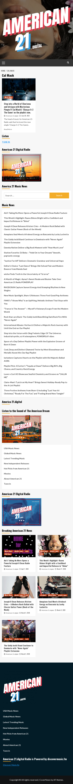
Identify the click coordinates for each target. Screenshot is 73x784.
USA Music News (11, 448)
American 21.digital (12, 116)
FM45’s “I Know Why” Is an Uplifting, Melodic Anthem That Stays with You (36, 302)
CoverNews (45, 780)
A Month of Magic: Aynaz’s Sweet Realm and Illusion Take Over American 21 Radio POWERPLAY (32, 280)
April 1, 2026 (25, 569)
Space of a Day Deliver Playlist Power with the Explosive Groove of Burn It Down (34, 343)
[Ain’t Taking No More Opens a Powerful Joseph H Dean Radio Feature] (19, 546)
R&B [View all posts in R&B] (41, 554)
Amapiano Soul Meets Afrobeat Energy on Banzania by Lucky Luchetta (36, 234)
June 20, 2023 (25, 116)
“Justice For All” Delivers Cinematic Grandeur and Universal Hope (34, 261)
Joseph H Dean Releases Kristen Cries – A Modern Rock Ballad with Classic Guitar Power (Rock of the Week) (34, 227)
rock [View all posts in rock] (26, 551)
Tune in (7, 484)
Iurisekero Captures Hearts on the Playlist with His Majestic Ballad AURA (34, 359)
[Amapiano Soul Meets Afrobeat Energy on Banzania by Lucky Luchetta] (54, 587)
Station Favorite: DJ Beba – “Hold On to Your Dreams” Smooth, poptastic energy (32, 254)
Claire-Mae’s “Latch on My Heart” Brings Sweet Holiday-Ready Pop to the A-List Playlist (35, 384)
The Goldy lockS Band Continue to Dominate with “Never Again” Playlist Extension (33, 241)
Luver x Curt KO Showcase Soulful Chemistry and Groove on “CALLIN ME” (35, 375)
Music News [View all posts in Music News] (8, 97)
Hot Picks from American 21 (16, 468)
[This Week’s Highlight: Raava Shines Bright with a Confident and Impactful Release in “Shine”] (54, 546)
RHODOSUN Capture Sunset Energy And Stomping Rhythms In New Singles (34, 289)
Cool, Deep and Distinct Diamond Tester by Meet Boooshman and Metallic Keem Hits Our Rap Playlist (34, 351)
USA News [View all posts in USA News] (8, 554)
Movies (7, 473)
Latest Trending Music (14, 458)
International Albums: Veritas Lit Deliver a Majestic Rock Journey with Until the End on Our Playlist (36, 326)
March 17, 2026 (61, 569)
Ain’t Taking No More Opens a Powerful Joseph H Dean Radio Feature (35, 213)
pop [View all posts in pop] (62, 551)
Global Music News (12, 453)
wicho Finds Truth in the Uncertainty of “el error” (26, 274)
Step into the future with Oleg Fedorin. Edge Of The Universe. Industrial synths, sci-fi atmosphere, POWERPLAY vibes (32, 335)
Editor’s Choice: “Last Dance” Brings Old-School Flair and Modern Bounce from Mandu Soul (33, 267)
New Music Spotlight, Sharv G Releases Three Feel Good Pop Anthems (36, 295)
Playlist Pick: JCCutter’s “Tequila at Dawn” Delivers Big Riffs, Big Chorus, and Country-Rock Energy (33, 367)
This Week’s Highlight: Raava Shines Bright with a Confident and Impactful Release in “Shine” (33, 219)
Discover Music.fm (11, 765)
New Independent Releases (16, 463)
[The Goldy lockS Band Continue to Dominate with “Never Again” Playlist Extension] (19, 631)
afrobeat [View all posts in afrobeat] (43, 595)
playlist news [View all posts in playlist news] (19, 551)
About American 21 (13, 479)
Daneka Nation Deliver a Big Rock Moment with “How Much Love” (34, 247)
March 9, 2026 (25, 613)
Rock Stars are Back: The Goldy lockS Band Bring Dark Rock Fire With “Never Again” (35, 318)
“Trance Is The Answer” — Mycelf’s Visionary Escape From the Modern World (36, 310)
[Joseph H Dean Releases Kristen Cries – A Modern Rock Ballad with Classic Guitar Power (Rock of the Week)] (19, 587)
